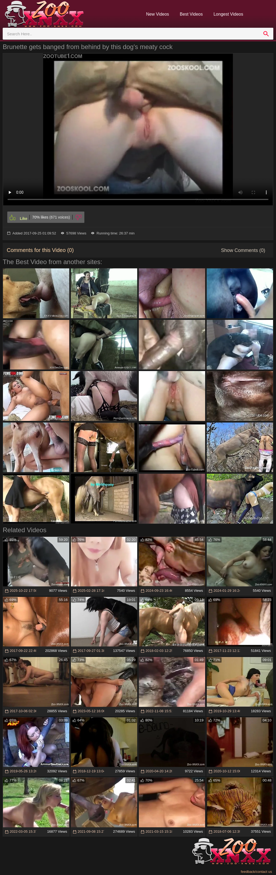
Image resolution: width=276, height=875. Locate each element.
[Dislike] (78, 217)
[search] (266, 34)
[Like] (18, 217)
